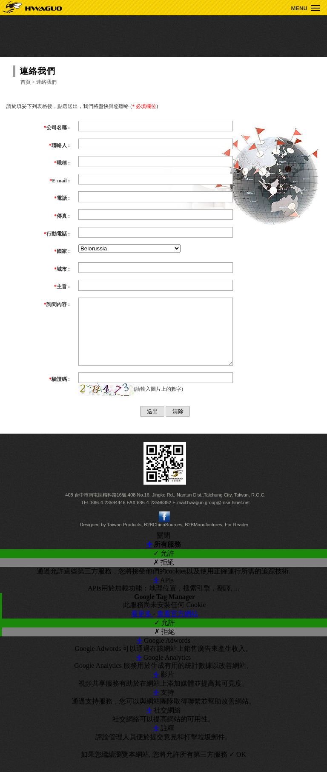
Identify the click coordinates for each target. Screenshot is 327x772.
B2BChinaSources (163, 537)
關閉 (163, 548)
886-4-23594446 (108, 515)
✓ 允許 (163, 566)
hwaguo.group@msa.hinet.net (218, 515)
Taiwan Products (124, 537)
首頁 (25, 82)
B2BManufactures (203, 537)
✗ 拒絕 (163, 575)
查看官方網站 (177, 626)
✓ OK (237, 767)
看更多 (142, 626)
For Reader (237, 537)
